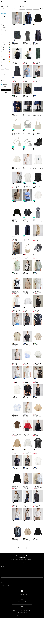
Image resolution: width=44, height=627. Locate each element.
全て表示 (4, 74)
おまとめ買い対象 (5, 30)
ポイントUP (4, 27)
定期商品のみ (5, 86)
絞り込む (6, 89)
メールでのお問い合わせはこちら (22, 612)
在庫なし (4, 77)
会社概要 (2, 582)
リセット (6, 92)
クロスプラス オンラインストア (6, 585)
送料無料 (4, 29)
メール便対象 (5, 34)
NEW (3, 22)
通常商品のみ (5, 84)
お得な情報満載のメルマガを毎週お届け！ (22, 602)
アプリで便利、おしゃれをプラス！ (22, 593)
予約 (3, 25)
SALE (3, 32)
